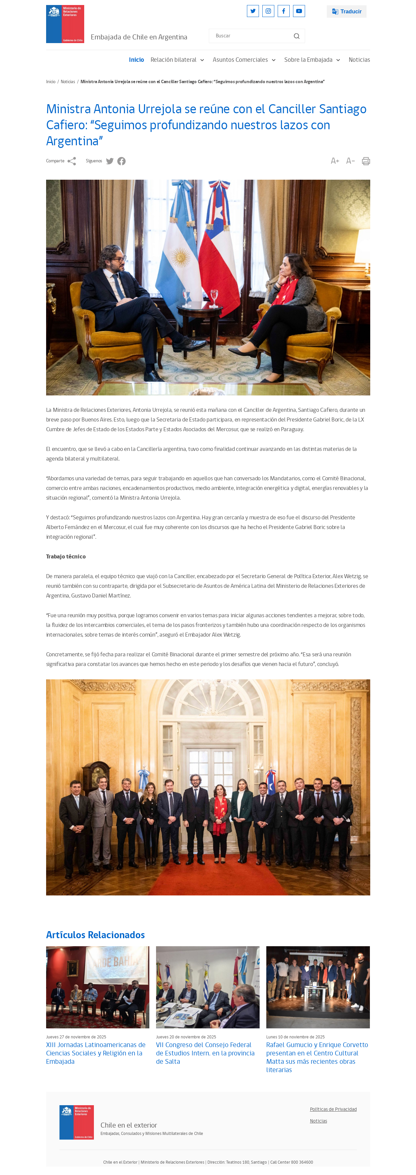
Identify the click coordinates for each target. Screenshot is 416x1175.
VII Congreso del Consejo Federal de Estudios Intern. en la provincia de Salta (205, 1053)
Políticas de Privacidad (333, 1109)
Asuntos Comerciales (245, 59)
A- (350, 161)
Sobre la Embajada (313, 59)
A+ (335, 161)
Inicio (136, 59)
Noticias (359, 59)
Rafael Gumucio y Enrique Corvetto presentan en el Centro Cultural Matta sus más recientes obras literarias (317, 1057)
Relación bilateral (178, 59)
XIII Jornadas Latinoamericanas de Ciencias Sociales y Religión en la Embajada (96, 1053)
